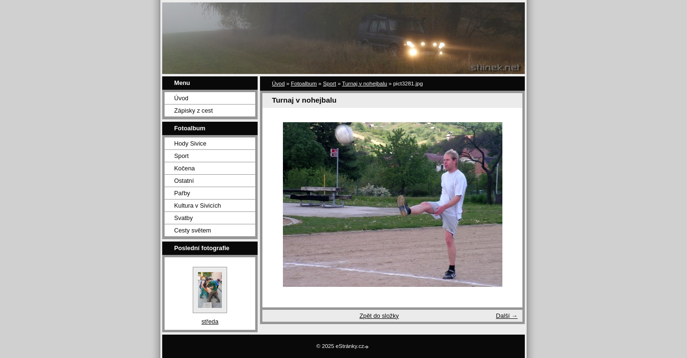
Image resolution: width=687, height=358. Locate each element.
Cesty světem (192, 230)
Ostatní (184, 180)
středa (210, 321)
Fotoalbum (304, 83)
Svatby (183, 217)
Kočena (184, 168)
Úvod (181, 98)
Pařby (182, 193)
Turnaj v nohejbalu (364, 83)
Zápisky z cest (193, 110)
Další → (507, 315)
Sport (181, 155)
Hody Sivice (190, 143)
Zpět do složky (379, 315)
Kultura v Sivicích (197, 205)
